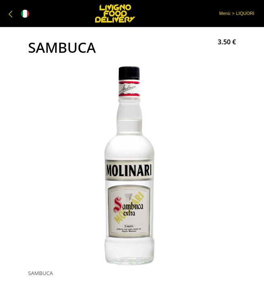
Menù (225, 13)
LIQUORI (245, 13)
